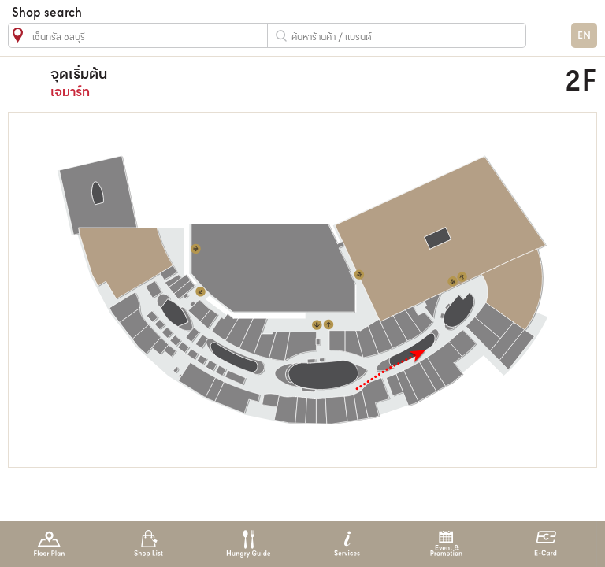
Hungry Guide (248, 544)
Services (347, 544)
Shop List (148, 544)
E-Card (545, 544)
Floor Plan (49, 544)
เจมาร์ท (241, 82)
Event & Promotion (446, 544)
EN (584, 35)
